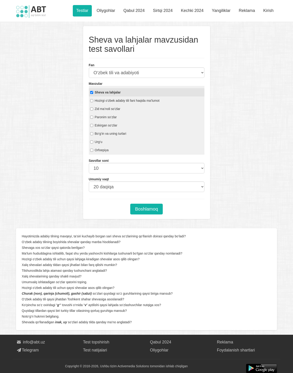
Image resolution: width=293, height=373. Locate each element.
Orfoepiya (99, 150)
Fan (92, 65)
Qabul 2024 (134, 10)
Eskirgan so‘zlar (103, 125)
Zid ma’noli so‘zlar (105, 109)
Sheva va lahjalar (105, 92)
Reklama (247, 10)
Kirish (268, 10)
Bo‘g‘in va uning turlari (108, 133)
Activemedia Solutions (133, 366)
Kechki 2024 (192, 10)
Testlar (82, 10)
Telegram (27, 350)
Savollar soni (99, 160)
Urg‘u (96, 142)
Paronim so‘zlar (103, 117)
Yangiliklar (221, 10)
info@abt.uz (30, 342)
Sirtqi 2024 (163, 10)
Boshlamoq (146, 208)
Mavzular (96, 83)
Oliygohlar (106, 10)
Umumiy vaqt (99, 179)
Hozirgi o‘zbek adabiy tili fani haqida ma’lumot (125, 100)
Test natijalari (95, 350)
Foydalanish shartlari (236, 350)
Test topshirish (96, 342)
